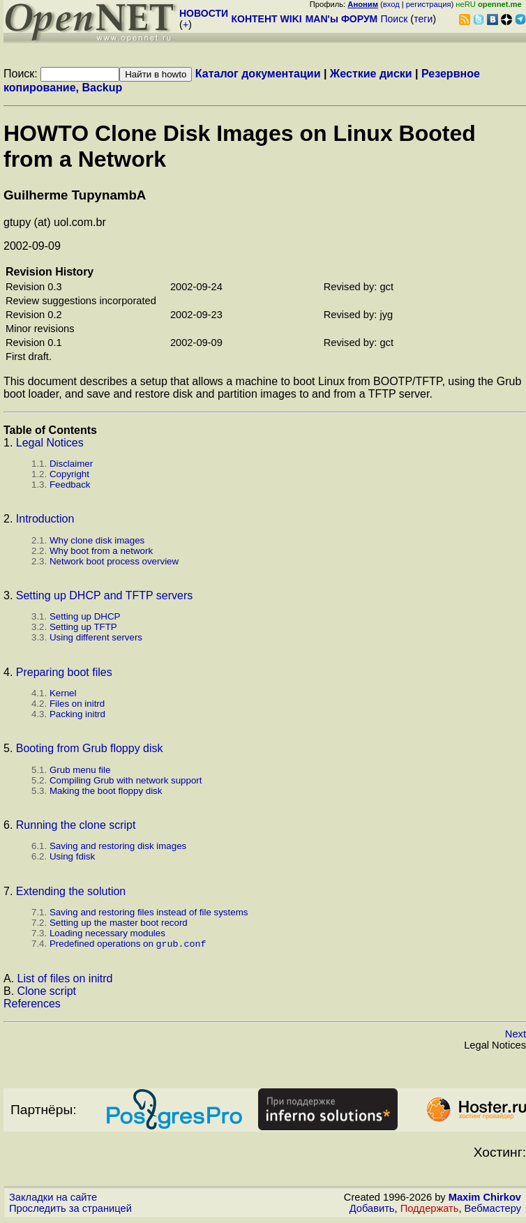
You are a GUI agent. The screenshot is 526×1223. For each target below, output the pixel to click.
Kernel (63, 693)
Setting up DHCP (85, 616)
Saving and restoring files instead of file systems (149, 912)
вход (391, 4)
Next (515, 1035)
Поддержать (429, 1209)
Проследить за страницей (70, 1209)
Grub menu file (80, 770)
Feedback (70, 484)
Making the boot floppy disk (106, 791)
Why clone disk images (97, 540)
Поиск (393, 18)
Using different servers (96, 637)
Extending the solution (71, 891)
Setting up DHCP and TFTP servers (104, 595)
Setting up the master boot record (119, 922)
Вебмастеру (493, 1209)
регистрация (428, 4)
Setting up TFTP (83, 627)
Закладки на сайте (53, 1198)
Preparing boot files (64, 672)
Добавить (372, 1209)
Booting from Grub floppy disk (89, 748)
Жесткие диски (371, 74)
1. (9, 443)
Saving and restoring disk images (118, 846)
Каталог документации (258, 74)
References (32, 1005)
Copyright (69, 474)
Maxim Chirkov (485, 1198)
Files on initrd (77, 703)
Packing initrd (77, 714)
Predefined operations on (128, 945)
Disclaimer (71, 463)
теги (423, 18)
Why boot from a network (101, 551)
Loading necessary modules (107, 933)
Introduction (45, 519)
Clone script (46, 992)
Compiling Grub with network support (126, 780)
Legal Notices (50, 443)
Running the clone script (76, 825)
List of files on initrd (65, 980)
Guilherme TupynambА (74, 195)
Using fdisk (72, 856)
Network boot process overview (114, 561)
